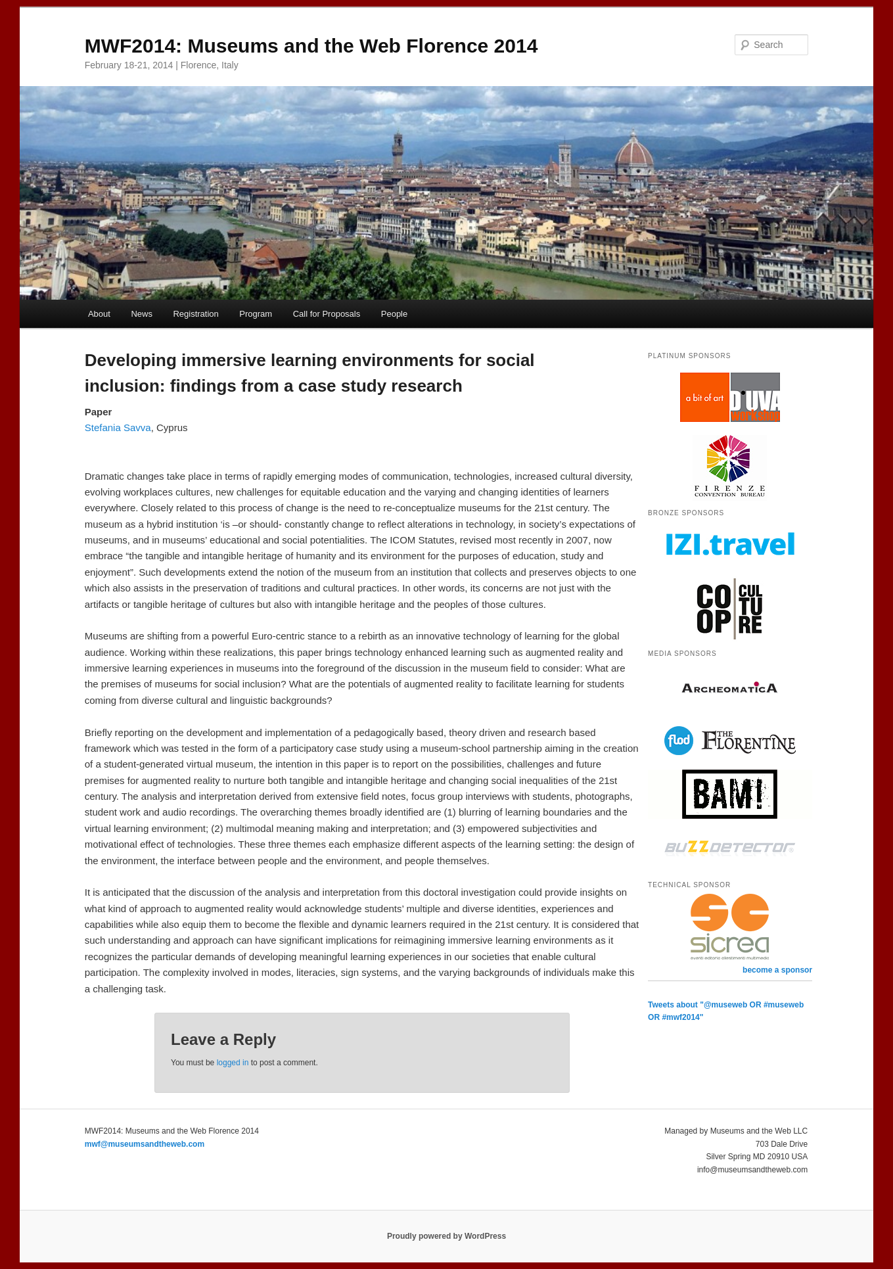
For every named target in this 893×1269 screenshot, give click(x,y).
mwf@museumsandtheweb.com (144, 1144)
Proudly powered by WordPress (446, 1236)
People (394, 314)
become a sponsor (777, 970)
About (99, 314)
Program (255, 314)
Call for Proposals (327, 314)
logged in (233, 1062)
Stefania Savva (118, 427)
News (141, 314)
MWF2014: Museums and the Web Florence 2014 (311, 46)
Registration (195, 314)
